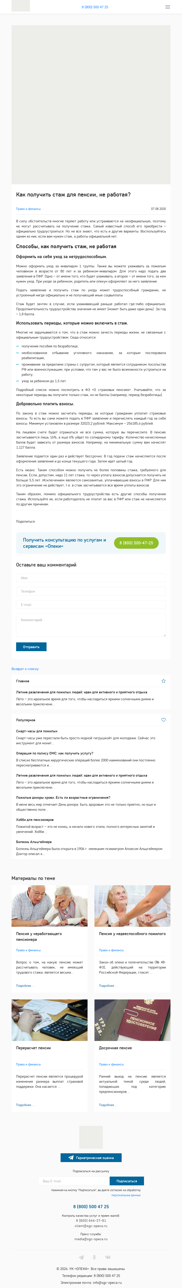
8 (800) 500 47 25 (95, 7)
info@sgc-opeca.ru (107, 1282)
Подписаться (127, 1181)
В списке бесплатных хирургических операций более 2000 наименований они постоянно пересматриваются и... (91, 759)
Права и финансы (28, 209)
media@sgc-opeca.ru (91, 1239)
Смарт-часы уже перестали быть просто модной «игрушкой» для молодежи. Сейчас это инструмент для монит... (91, 736)
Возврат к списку (25, 668)
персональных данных (126, 1195)
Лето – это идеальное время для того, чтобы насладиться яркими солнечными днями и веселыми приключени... (91, 697)
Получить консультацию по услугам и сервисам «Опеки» (64, 543)
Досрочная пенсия (115, 1047)
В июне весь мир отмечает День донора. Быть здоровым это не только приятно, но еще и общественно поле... (91, 803)
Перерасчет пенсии (33, 1047)
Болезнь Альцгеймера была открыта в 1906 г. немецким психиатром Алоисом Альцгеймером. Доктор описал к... (91, 847)
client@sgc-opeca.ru (91, 1225)
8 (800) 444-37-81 (91, 1220)
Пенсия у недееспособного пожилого (132, 933)
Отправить (31, 646)
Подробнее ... (25, 986)
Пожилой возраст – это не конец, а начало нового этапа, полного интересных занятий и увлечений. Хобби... (91, 825)
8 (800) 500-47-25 (136, 543)
